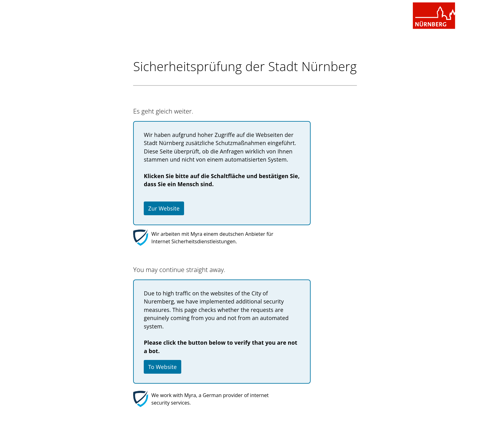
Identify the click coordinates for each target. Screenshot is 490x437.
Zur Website (163, 208)
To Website (162, 367)
